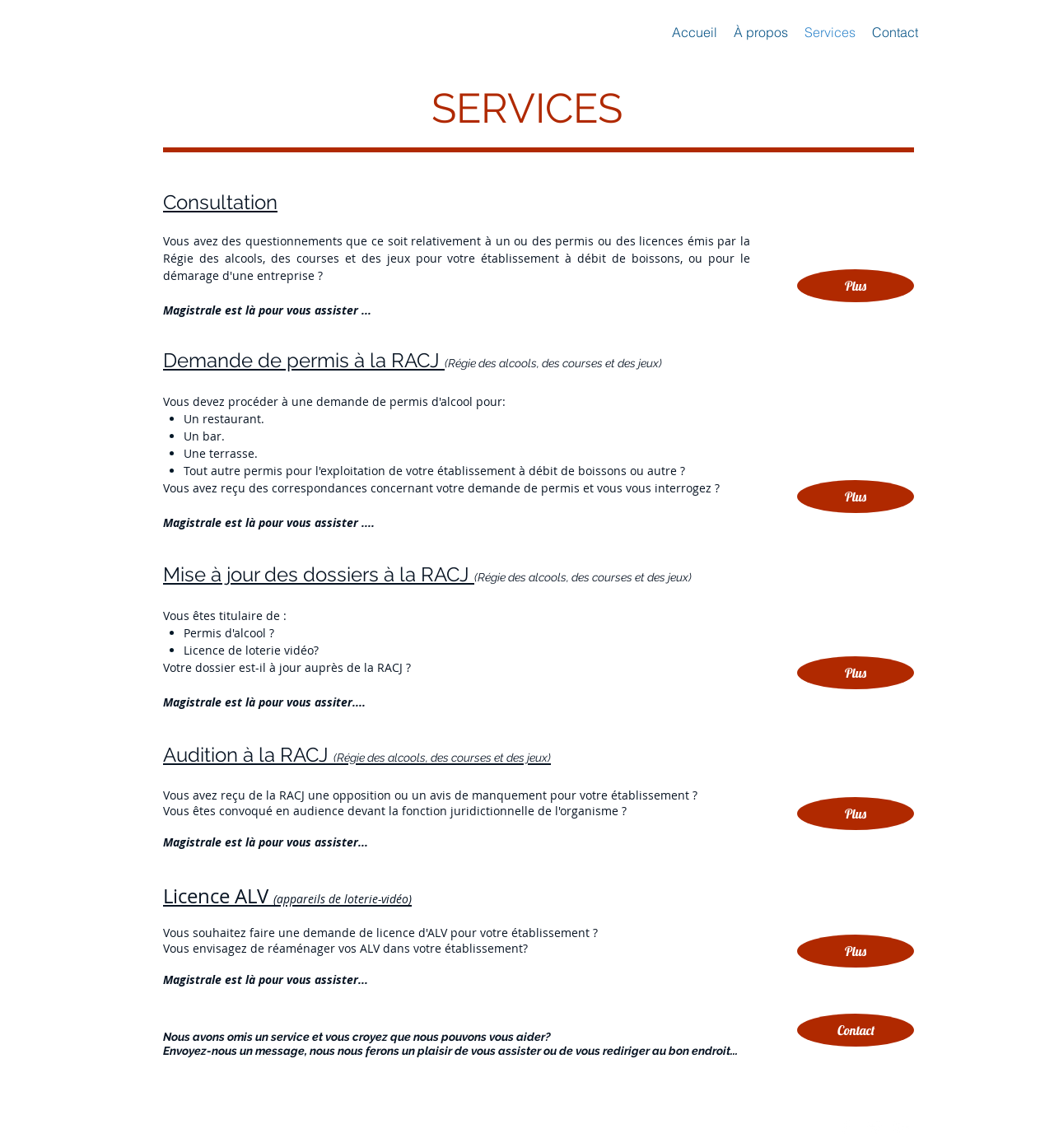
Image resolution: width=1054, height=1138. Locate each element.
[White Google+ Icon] (902, 1127)
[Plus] (855, 951)
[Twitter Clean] (874, 1127)
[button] (855, 1030)
